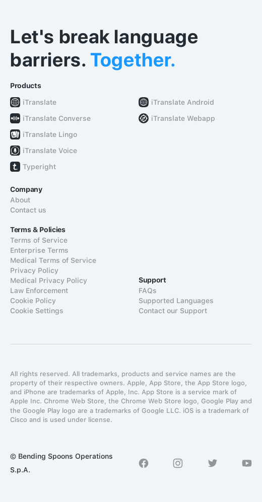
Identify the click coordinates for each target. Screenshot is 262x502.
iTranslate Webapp (183, 118)
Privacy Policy (34, 270)
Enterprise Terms (39, 250)
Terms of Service (39, 240)
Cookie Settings (36, 311)
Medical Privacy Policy (48, 280)
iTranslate (39, 102)
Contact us (28, 210)
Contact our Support (173, 311)
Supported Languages (176, 301)
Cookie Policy (33, 301)
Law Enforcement (39, 290)
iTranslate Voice (50, 151)
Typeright (39, 167)
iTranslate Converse (57, 118)
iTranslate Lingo (50, 134)
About (20, 200)
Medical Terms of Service (53, 260)
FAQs (148, 290)
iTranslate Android (182, 102)
